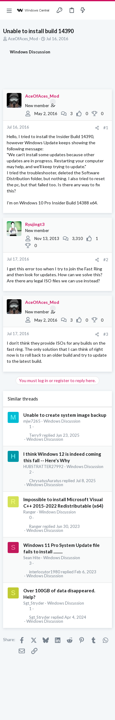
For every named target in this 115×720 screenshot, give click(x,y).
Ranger (29, 511)
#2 (105, 259)
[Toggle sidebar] (95, 10)
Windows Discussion (62, 421)
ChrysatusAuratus (45, 481)
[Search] (107, 10)
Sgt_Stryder (33, 603)
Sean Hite (31, 557)
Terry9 (35, 435)
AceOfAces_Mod (23, 38)
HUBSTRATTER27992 (43, 466)
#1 (105, 127)
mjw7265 (31, 421)
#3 (105, 334)
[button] (9, 10)
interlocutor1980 (44, 572)
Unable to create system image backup (64, 415)
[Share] (97, 128)
